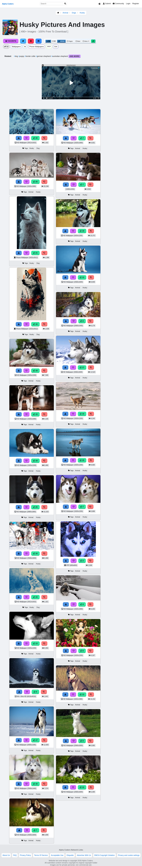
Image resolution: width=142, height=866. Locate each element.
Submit (107, 4)
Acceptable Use (57, 855)
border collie (30, 56)
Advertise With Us (84, 855)
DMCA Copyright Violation (104, 855)
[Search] (65, 4)
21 (35, 253)
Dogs (74, 13)
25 (35, 182)
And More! (74, 56)
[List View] (54, 41)
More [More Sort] (86, 41)
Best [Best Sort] (78, 41)
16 (35, 324)
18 (35, 371)
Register (135, 4)
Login (128, 4)
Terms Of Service (41, 855)
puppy (21, 56)
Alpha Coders (8, 4)
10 (82, 414)
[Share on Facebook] (39, 41)
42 (35, 138)
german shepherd (43, 56)
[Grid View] (48, 41)
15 (35, 414)
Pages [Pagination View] (70, 41)
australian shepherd (59, 56)
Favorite (10, 41)
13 (35, 643)
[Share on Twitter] (23, 41)
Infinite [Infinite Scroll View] (61, 41)
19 (82, 231)
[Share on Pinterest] (31, 41)
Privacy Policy (25, 855)
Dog (38, 148)
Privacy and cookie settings (128, 855)
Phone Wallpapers (36, 47)
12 (82, 277)
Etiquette (70, 855)
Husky (82, 13)
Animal (65, 13)
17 (35, 740)
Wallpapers (16, 47)
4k (25, 47)
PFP (49, 47)
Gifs (55, 47)
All (6, 47)
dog (16, 56)
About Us (6, 855)
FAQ (15, 855)
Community (118, 4)
